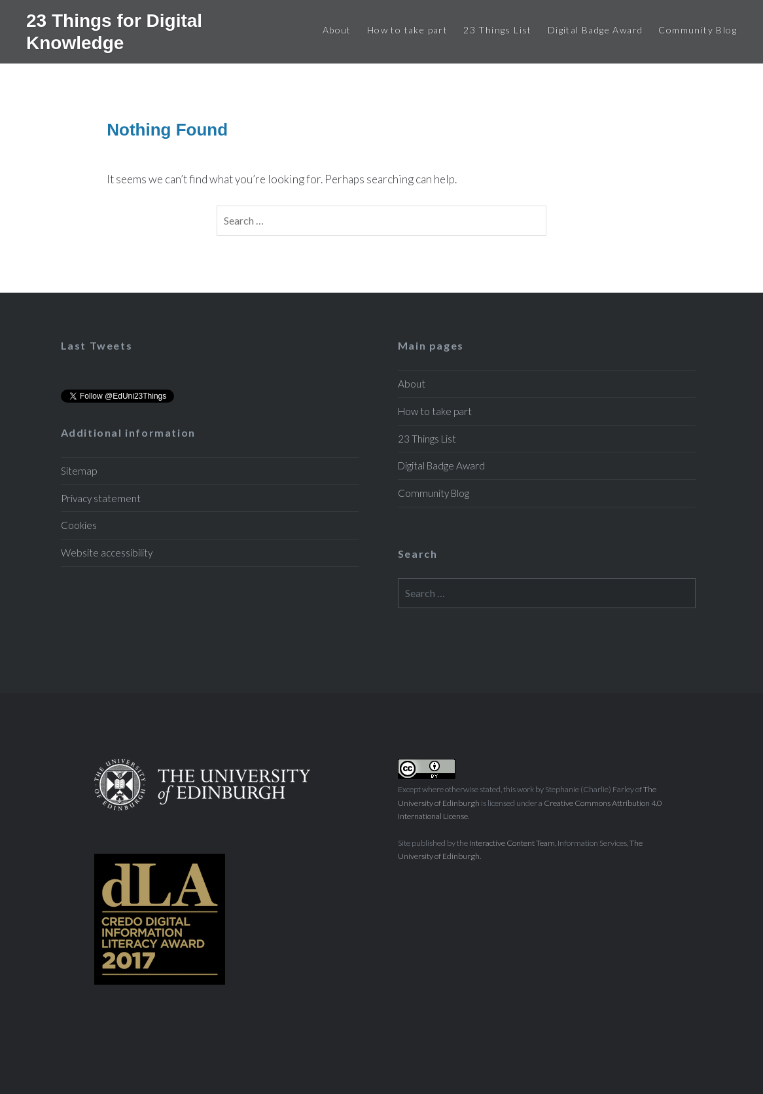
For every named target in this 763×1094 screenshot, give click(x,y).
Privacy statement (101, 498)
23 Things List (497, 29)
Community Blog (697, 29)
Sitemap (79, 471)
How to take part (407, 29)
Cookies (79, 525)
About (337, 29)
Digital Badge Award (595, 29)
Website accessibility (106, 552)
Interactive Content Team (512, 843)
